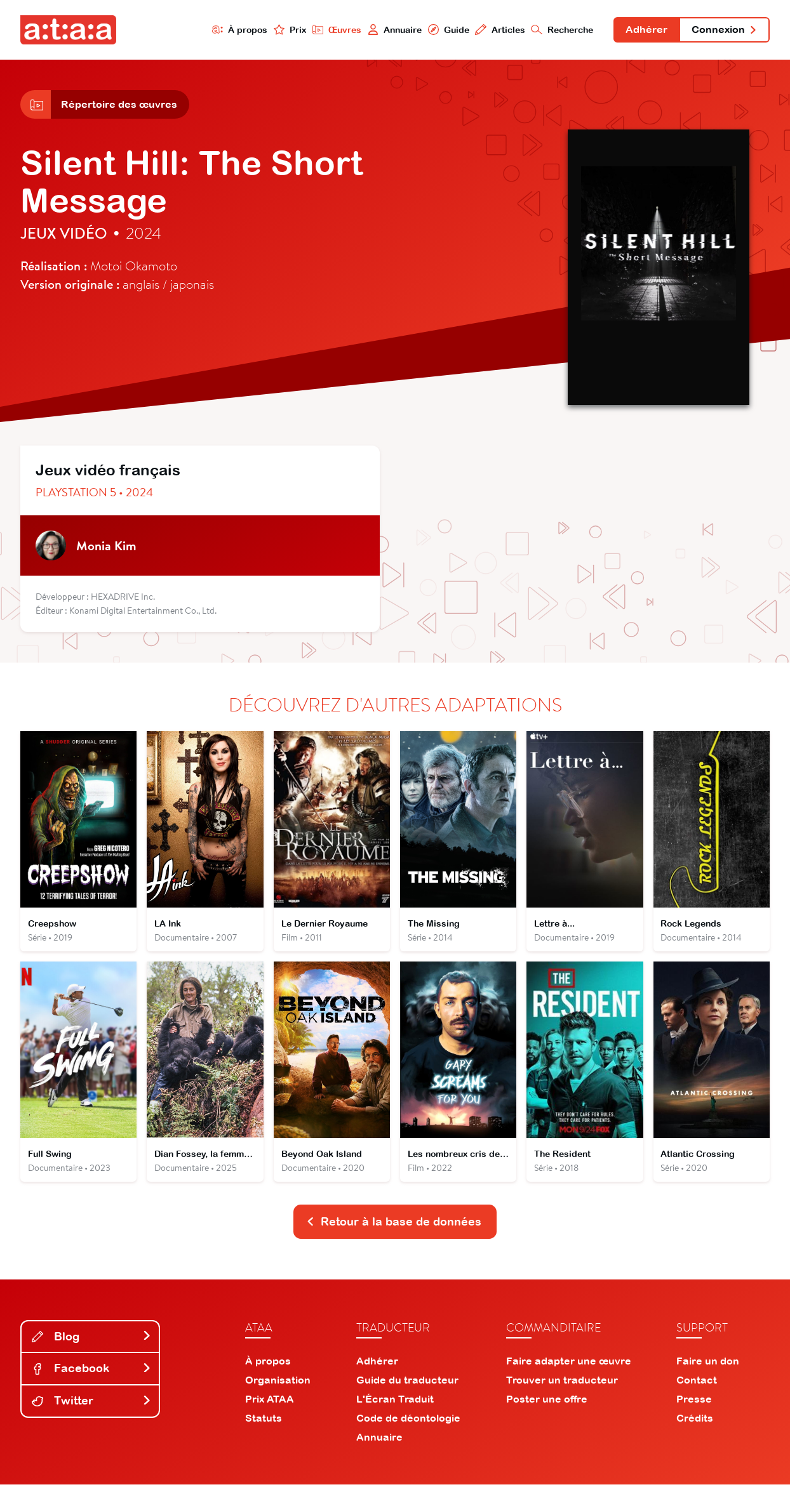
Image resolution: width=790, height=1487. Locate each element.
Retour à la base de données (393, 1223)
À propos (238, 29)
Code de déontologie (408, 1420)
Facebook (91, 1370)
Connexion (724, 30)
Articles (499, 29)
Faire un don (707, 1363)
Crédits (694, 1420)
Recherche (561, 29)
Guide (447, 29)
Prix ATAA (269, 1401)
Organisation (278, 1382)
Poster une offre (546, 1401)
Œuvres (335, 29)
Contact (696, 1382)
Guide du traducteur (407, 1382)
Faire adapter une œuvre (568, 1363)
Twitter (91, 1403)
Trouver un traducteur (562, 1382)
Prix (288, 29)
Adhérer (646, 30)
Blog (91, 1338)
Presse (694, 1401)
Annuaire (393, 29)
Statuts (263, 1420)
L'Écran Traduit (395, 1401)
